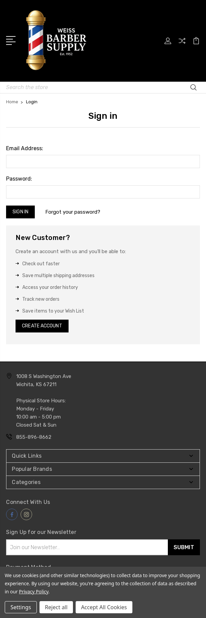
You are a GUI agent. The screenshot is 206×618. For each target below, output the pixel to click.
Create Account (42, 326)
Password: (19, 179)
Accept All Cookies (104, 607)
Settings (20, 607)
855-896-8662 (33, 437)
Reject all (56, 607)
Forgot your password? (72, 212)
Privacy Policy (33, 591)
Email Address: (24, 148)
